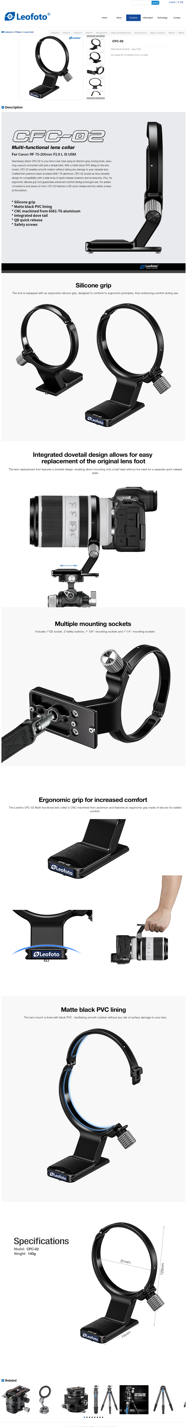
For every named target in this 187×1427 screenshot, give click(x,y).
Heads (66, 33)
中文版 (180, 2)
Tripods (55, 33)
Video (171, 33)
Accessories (140, 33)
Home (104, 18)
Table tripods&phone (121, 33)
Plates (18, 32)
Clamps (78, 33)
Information (148, 18)
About (119, 18)
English (172, 2)
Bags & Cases (157, 33)
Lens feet (29, 32)
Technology (162, 18)
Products (133, 18)
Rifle (181, 33)
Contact (176, 18)
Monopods (101, 33)
